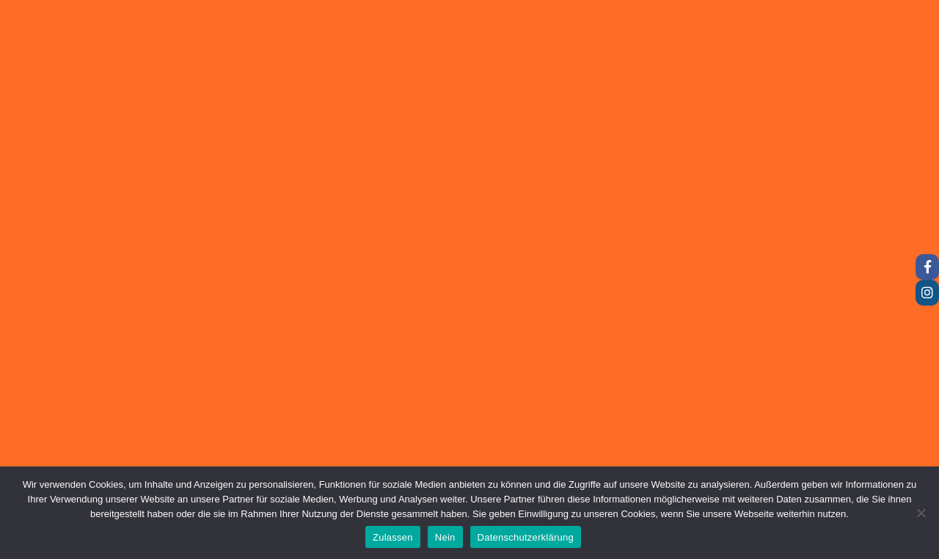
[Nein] (920, 512)
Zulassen (393, 537)
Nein (445, 537)
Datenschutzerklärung (526, 537)
